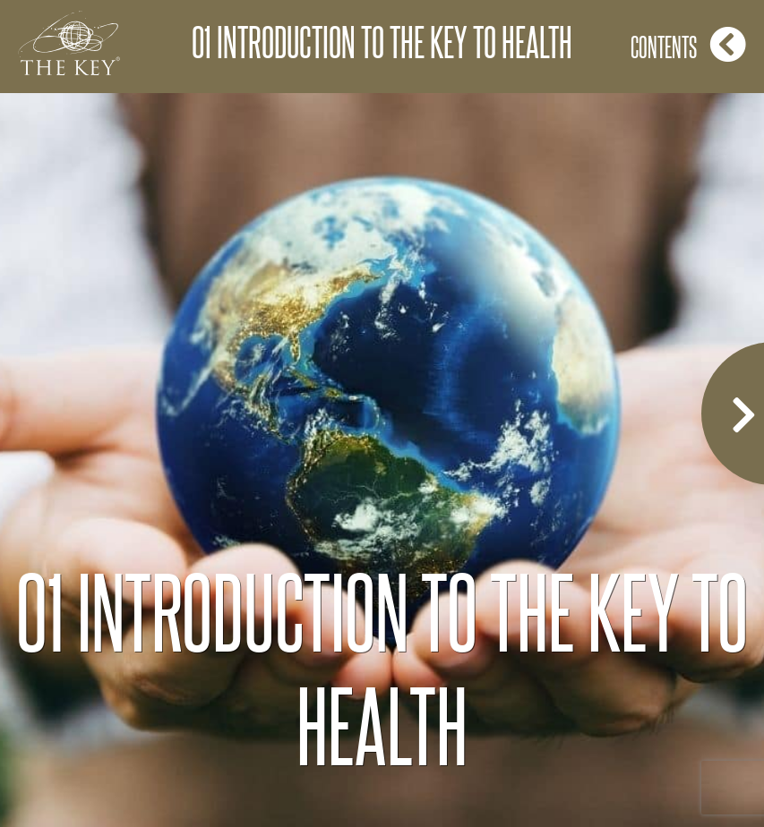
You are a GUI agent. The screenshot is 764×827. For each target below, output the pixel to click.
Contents (688, 44)
